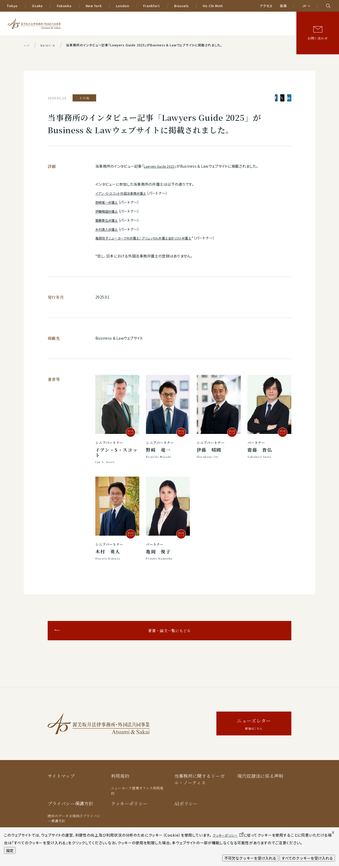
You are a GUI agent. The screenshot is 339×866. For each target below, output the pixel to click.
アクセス (266, 5)
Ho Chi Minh (213, 5)
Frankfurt (151, 5)
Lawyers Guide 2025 (162, 166)
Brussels (181, 5)
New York (94, 5)
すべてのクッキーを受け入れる (307, 858)
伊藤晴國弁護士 (108, 211)
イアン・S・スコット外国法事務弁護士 (124, 193)
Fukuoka (64, 5)
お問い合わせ (317, 38)
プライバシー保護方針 (70, 803)
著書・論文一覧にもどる (169, 630)
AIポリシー (186, 803)
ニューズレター (253, 724)
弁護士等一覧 (204, 23)
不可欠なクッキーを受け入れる (250, 858)
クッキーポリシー (129, 803)
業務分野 (155, 23)
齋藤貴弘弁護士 (108, 220)
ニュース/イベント (236, 23)
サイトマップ (61, 775)
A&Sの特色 (130, 23)
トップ (28, 45)
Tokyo (12, 5)
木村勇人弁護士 (108, 229)
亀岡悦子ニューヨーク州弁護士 (121, 238)
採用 (283, 5)
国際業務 (177, 23)
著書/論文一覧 (54, 45)
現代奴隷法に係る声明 (260, 775)
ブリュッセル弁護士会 (166, 238)
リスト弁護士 (197, 238)
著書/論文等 (268, 23)
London (122, 5)
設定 (10, 850)
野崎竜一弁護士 (108, 202)
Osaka (37, 5)
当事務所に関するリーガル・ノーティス (199, 779)
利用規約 (120, 775)
